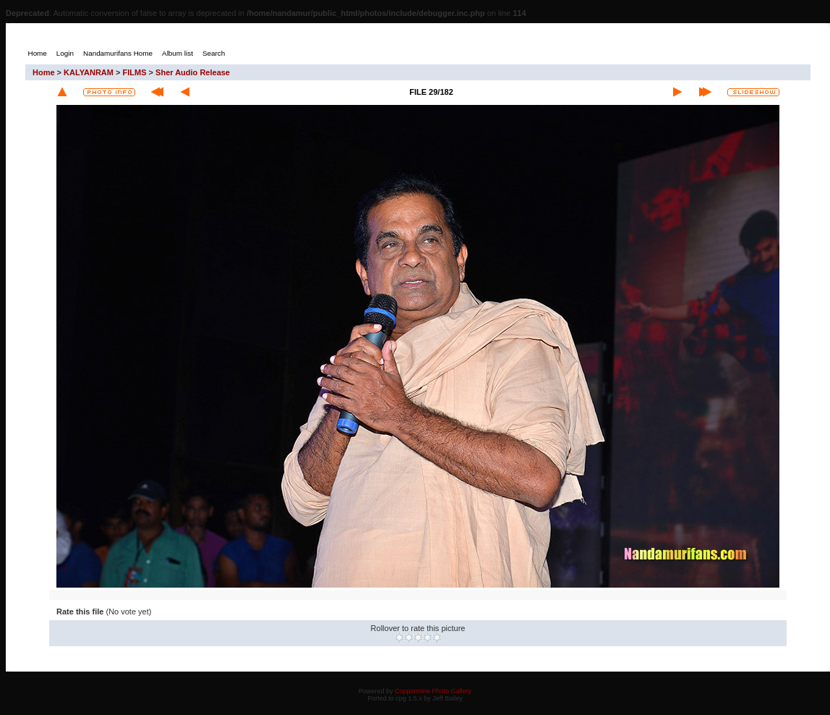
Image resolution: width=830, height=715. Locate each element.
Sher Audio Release (192, 72)
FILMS (135, 72)
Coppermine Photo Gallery (433, 691)
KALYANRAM (89, 72)
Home (44, 72)
